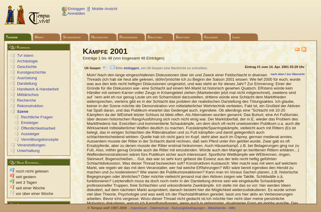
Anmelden (73, 13)
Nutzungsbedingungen (188, 208)
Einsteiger (29, 122)
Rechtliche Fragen (37, 117)
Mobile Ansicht (101, 8)
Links (236, 37)
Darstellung (27, 83)
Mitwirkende (217, 208)
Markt (39, 37)
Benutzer (182, 37)
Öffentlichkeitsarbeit (38, 128)
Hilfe (232, 208)
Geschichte (27, 66)
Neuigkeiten (99, 37)
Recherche (26, 100)
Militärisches (28, 94)
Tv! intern (25, 55)
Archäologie (27, 61)
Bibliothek (155, 37)
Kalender (211, 37)
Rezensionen (128, 37)
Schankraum (72, 37)
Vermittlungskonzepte (39, 139)
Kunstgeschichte (31, 72)
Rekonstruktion (30, 106)
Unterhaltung (28, 150)
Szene (23, 111)
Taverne (12, 37)
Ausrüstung (27, 78)
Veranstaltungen (31, 145)
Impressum (139, 208)
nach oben (278, 74)
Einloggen (73, 8)
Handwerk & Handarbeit (38, 89)
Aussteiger (30, 134)
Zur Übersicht (296, 74)
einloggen (131, 68)
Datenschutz (159, 208)
